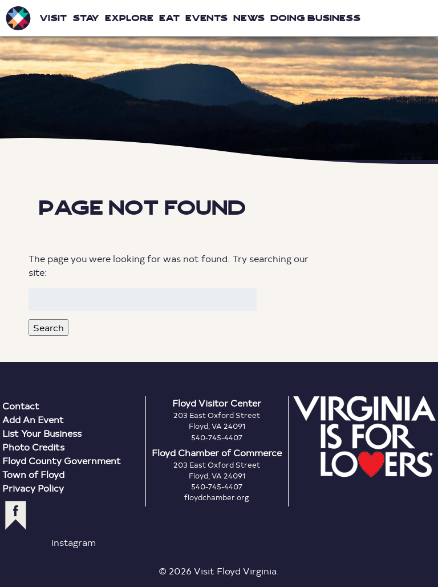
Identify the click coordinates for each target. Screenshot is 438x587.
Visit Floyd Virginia (18, 18)
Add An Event (33, 419)
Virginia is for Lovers (364, 436)
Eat (169, 18)
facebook (15, 515)
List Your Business (42, 433)
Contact (20, 405)
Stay (85, 18)
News (249, 18)
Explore (129, 18)
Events (206, 18)
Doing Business (315, 18)
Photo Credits (33, 446)
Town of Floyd (33, 474)
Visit (53, 18)
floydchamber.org (216, 497)
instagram (73, 542)
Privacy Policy (33, 487)
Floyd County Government (61, 460)
